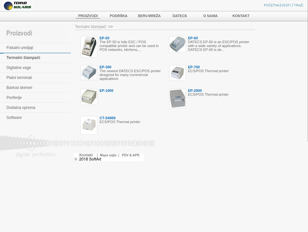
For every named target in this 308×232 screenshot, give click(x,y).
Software (14, 117)
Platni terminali (19, 77)
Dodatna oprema (20, 107)
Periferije (14, 97)
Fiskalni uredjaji (19, 47)
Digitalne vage (18, 67)
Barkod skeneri (19, 87)
